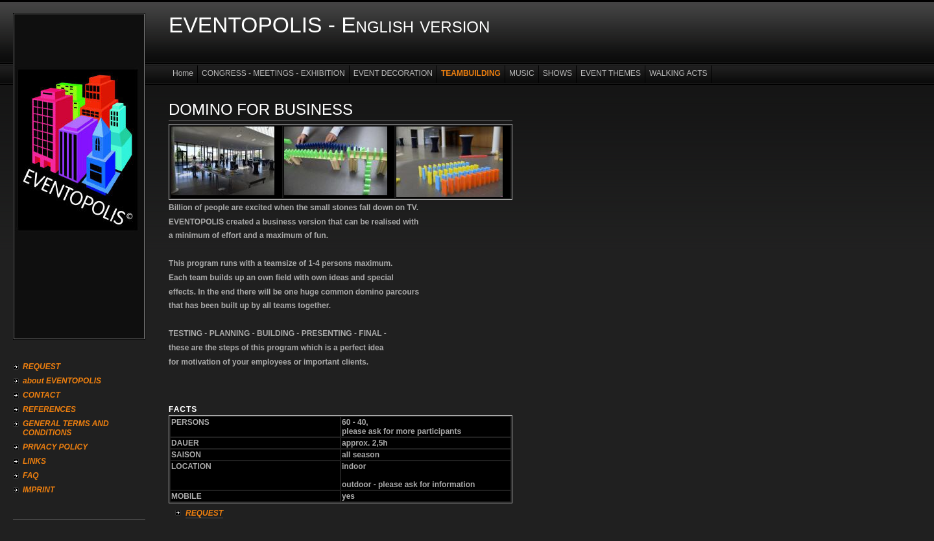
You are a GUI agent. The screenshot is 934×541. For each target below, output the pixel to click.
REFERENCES (49, 409)
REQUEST (41, 366)
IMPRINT (38, 489)
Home (183, 73)
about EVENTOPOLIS (62, 380)
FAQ (31, 475)
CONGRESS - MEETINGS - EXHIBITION (273, 73)
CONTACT (41, 395)
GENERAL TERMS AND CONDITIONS (66, 428)
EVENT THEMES (611, 73)
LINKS (34, 461)
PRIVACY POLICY (55, 446)
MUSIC (521, 73)
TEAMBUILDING (471, 73)
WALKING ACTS (678, 73)
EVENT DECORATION (393, 73)
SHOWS (557, 73)
